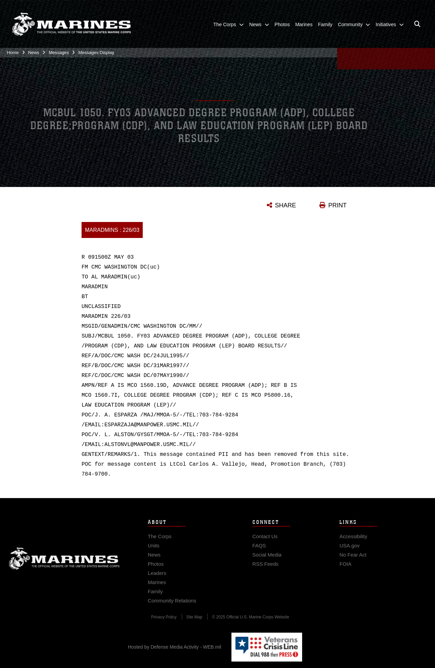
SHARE (285, 205)
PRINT (337, 205)
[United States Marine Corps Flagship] (71, 22)
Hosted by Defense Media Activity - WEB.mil (174, 647)
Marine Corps (64, 563)
